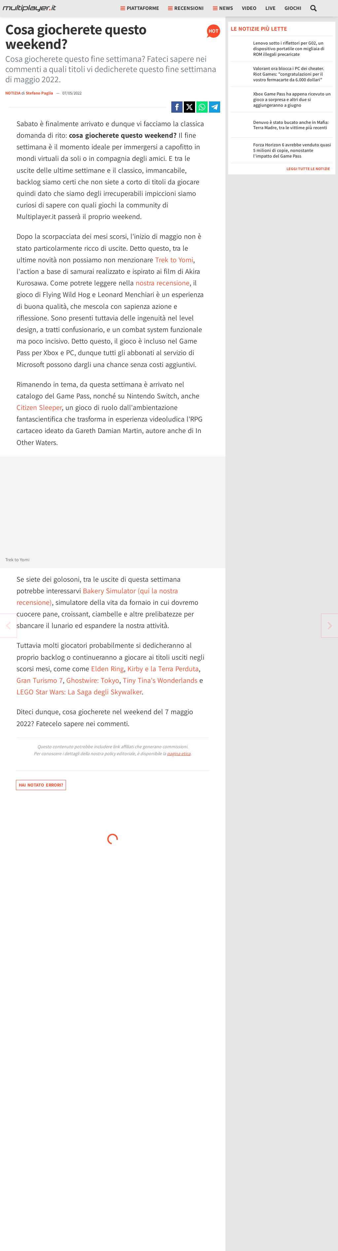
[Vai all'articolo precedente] (329, 625)
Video (249, 8)
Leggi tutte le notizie (308, 168)
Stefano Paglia (40, 93)
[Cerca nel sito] (313, 8)
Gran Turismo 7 (40, 680)
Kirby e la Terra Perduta (163, 668)
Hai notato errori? (41, 785)
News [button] (223, 8)
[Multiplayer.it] (29, 8)
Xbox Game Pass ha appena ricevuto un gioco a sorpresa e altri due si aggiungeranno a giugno (292, 99)
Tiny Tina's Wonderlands (160, 680)
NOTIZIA (12, 93)
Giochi (293, 8)
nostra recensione (162, 282)
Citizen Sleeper (39, 407)
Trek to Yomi (174, 259)
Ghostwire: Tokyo (92, 680)
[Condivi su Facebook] (177, 107)
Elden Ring (107, 668)
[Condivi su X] (189, 107)
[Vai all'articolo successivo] (8, 625)
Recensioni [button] (186, 8)
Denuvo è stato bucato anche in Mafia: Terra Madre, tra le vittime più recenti (291, 125)
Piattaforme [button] (139, 8)
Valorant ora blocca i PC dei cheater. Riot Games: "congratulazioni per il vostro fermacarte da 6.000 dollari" (288, 74)
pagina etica (178, 753)
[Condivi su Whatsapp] (202, 107)
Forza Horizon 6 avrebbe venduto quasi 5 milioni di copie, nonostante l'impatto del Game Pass (292, 150)
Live (270, 8)
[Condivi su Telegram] (214, 107)
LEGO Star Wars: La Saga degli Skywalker (79, 691)
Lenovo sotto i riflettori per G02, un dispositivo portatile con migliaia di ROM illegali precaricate (288, 48)
